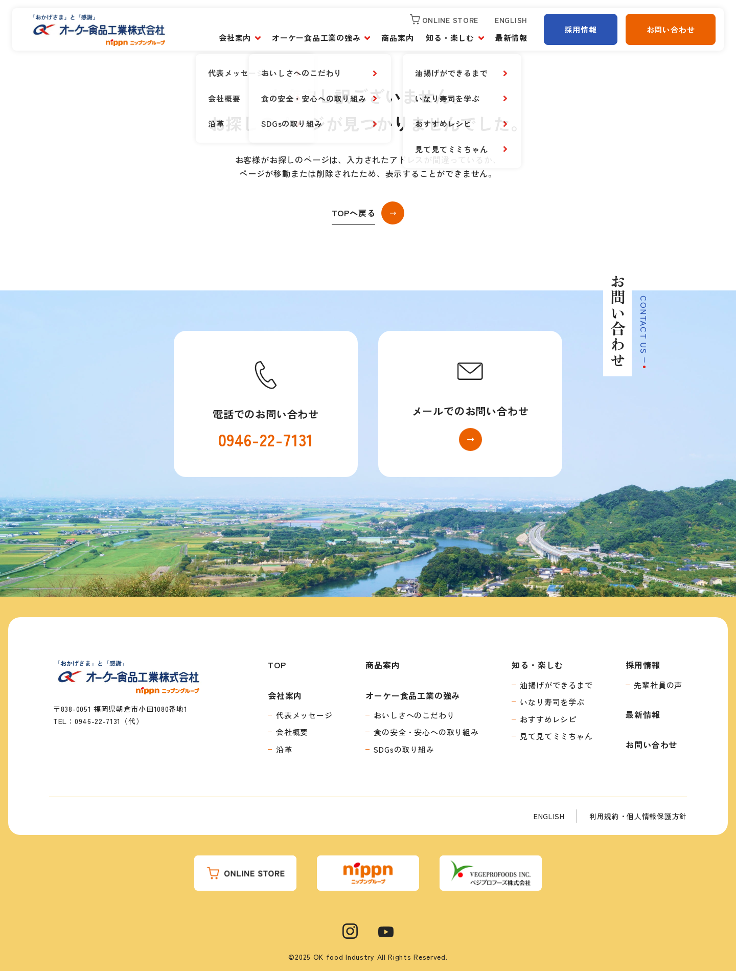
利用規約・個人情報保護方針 (638, 816)
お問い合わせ (671, 29)
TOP (277, 665)
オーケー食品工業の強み (316, 37)
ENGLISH (549, 816)
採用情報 (580, 29)
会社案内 (235, 37)
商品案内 (397, 37)
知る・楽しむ (450, 37)
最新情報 (511, 37)
